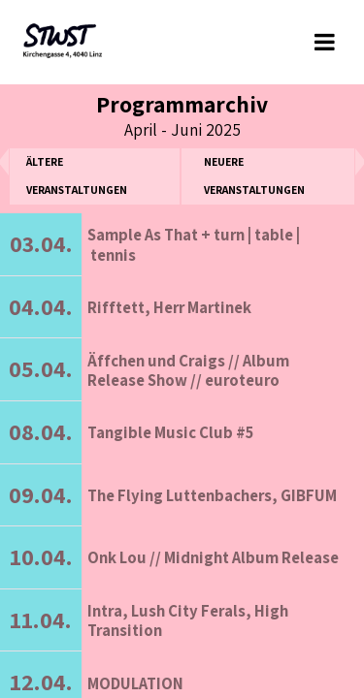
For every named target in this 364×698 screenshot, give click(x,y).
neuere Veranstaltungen (254, 175)
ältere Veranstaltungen (76, 175)
